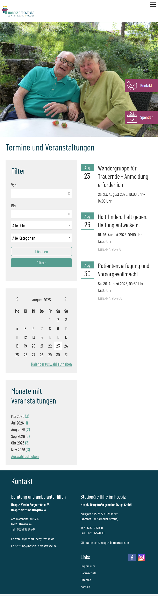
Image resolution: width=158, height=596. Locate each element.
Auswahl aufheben (25, 456)
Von (13, 184)
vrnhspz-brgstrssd (34, 539)
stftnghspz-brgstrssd (36, 546)
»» (61, 299)
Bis (13, 205)
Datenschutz (88, 573)
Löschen (41, 251)
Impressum (88, 566)
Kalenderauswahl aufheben (51, 363)
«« (21, 299)
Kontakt (85, 586)
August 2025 (41, 299)
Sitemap (86, 579)
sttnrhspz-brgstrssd (107, 542)
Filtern (41, 262)
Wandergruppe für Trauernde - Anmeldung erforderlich (123, 176)
